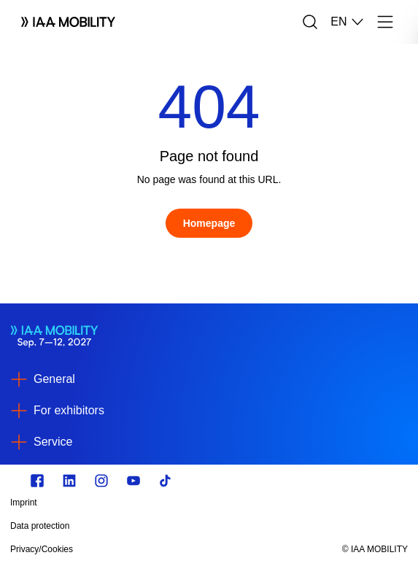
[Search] (310, 21)
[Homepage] (209, 223)
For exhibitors (69, 410)
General (54, 379)
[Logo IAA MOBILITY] (68, 22)
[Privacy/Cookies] (149, 549)
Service (53, 441)
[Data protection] (149, 526)
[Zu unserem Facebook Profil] (37, 480)
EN (347, 22)
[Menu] (385, 22)
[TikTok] (165, 480)
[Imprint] (149, 502)
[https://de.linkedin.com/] (69, 480)
